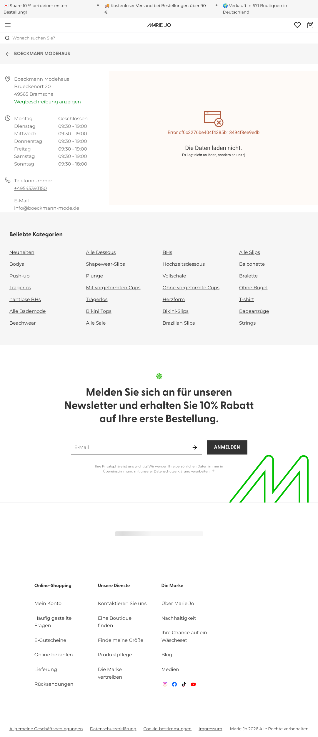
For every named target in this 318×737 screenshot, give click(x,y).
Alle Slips (249, 252)
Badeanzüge (254, 311)
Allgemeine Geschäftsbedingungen (46, 728)
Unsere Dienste (114, 586)
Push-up (19, 276)
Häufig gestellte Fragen (53, 622)
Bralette (248, 276)
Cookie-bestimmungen (168, 728)
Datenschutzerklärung (172, 471)
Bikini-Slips (176, 311)
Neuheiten (21, 252)
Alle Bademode (27, 311)
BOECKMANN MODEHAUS (37, 54)
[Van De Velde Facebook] (174, 685)
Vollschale (174, 276)
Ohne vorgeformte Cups (191, 288)
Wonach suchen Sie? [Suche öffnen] (30, 38)
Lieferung (45, 669)
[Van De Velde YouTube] (193, 685)
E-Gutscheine (50, 640)
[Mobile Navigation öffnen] (7, 25)
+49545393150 (30, 188)
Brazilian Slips (179, 323)
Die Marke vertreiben (110, 673)
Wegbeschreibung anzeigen (47, 102)
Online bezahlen (53, 655)
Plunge (94, 276)
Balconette (252, 264)
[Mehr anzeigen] (213, 471)
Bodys (16, 264)
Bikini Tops (98, 311)
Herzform (174, 300)
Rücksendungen (54, 684)
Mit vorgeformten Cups (113, 288)
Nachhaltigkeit (179, 618)
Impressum (210, 728)
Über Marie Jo (178, 604)
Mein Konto (47, 604)
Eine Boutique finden (115, 622)
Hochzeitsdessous (184, 264)
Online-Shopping (52, 586)
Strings (247, 323)
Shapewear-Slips (105, 264)
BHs (167, 252)
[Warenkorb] (310, 25)
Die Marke (173, 586)
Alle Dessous (101, 252)
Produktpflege (115, 655)
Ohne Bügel (253, 288)
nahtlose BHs (25, 300)
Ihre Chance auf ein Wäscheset (184, 636)
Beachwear (22, 323)
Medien (170, 669)
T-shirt (246, 300)
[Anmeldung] (297, 25)
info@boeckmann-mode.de (46, 208)
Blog (167, 655)
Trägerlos (20, 288)
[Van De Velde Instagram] (165, 685)
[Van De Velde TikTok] (183, 685)
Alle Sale (96, 323)
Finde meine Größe (121, 640)
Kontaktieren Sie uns (122, 604)
